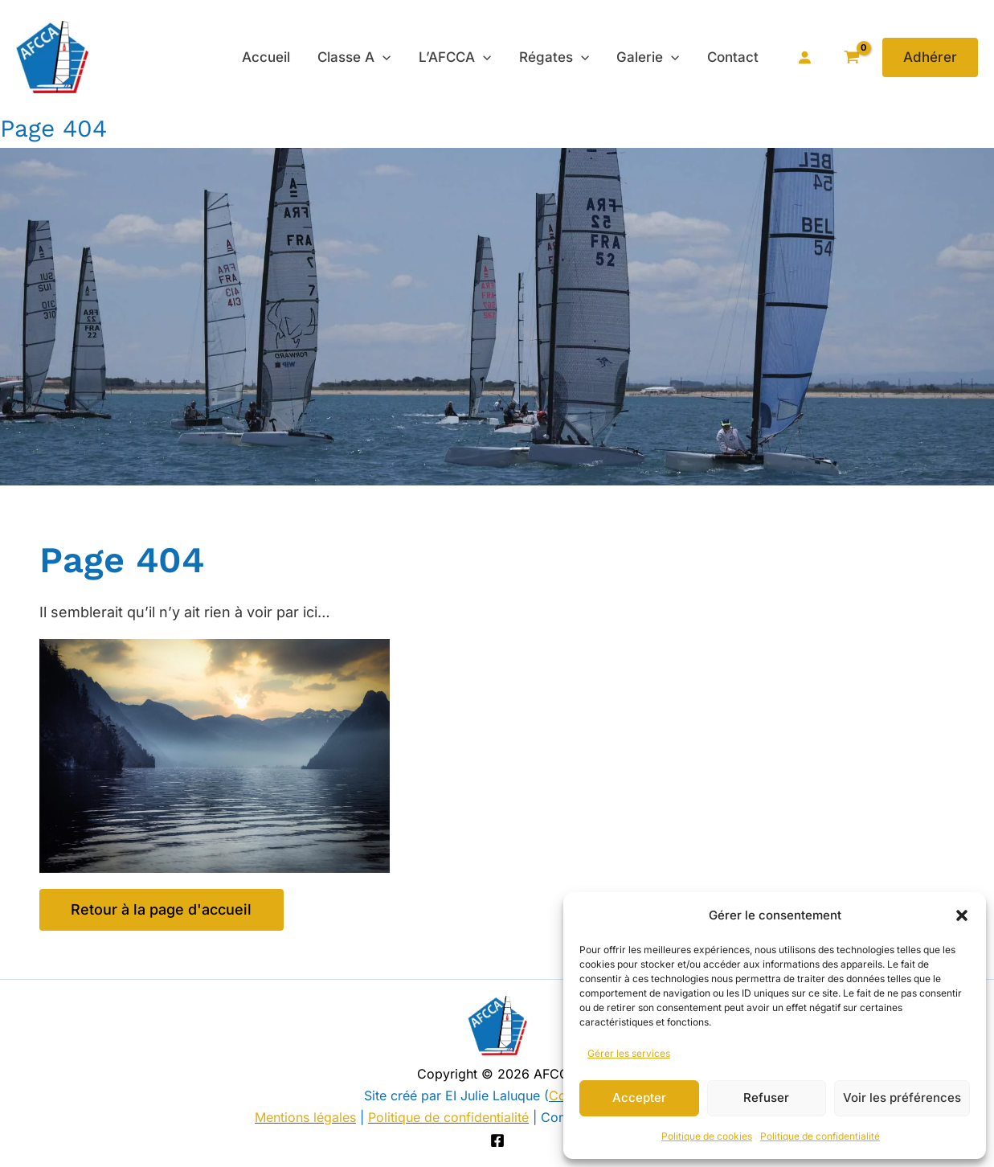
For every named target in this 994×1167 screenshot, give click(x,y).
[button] (962, 915)
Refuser (766, 1097)
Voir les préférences (902, 1097)
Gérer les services (628, 1053)
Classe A (355, 57)
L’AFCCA (456, 57)
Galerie (648, 57)
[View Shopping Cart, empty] (851, 57)
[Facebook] (497, 1140)
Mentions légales (305, 1117)
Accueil (267, 57)
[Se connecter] (804, 57)
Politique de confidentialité (820, 1136)
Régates (555, 57)
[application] (384, 57)
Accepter (639, 1097)
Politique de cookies (706, 1136)
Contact (733, 57)
